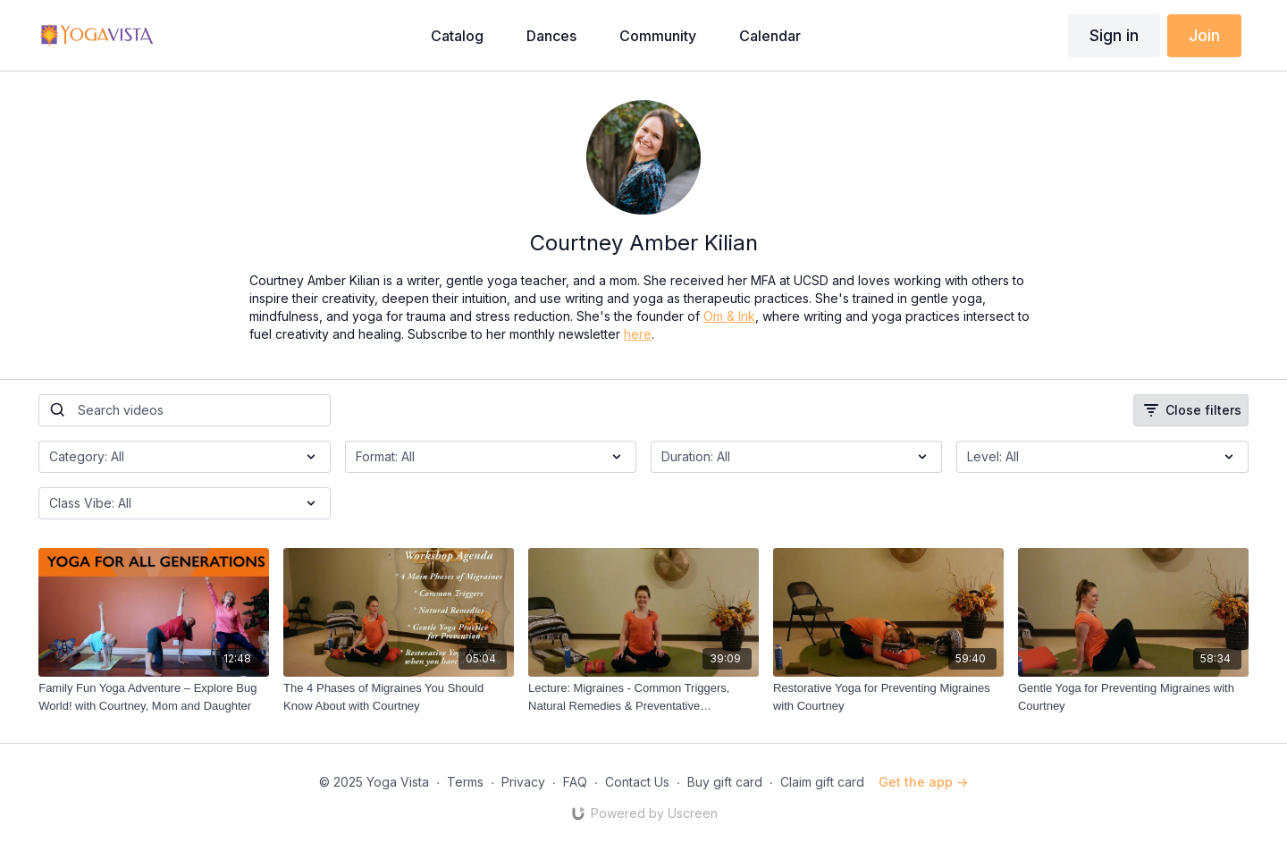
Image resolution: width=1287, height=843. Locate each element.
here (638, 333)
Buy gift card (724, 781)
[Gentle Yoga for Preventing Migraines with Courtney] (1133, 696)
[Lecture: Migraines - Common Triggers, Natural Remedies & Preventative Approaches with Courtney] (643, 696)
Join (1204, 35)
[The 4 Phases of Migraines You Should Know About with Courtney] (398, 696)
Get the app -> (923, 781)
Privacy (523, 781)
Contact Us (637, 781)
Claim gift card (822, 781)
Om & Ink (729, 316)
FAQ (575, 781)
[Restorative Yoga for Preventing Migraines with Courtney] (888, 696)
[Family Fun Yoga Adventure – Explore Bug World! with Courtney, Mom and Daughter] (153, 696)
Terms (465, 781)
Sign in (1114, 35)
